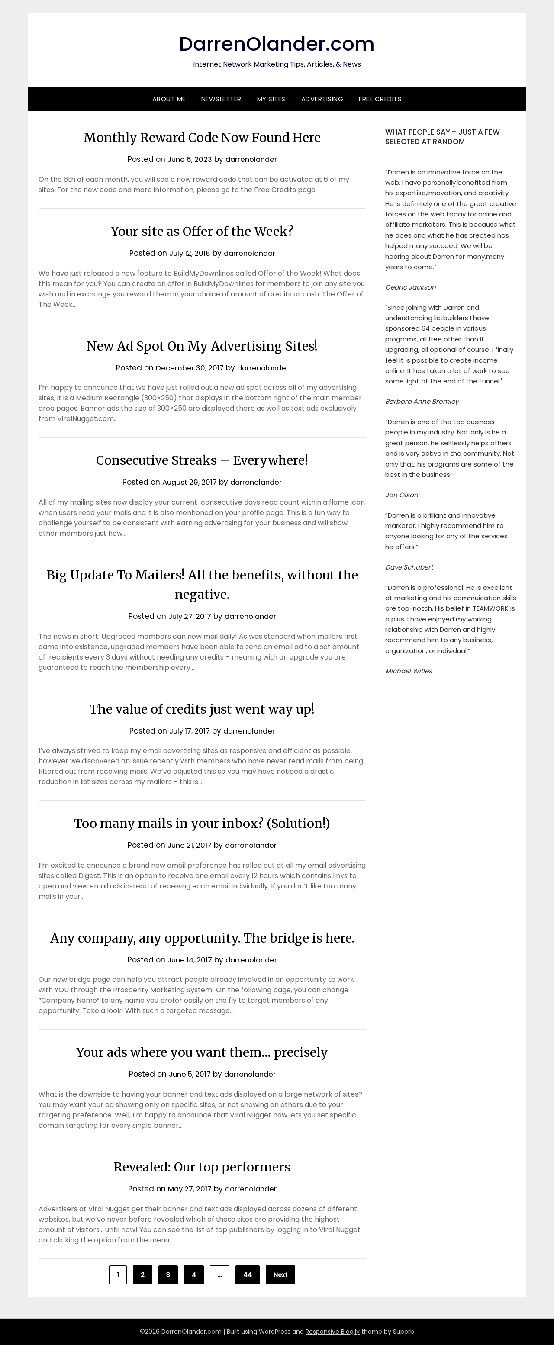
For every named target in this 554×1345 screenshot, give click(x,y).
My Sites (271, 98)
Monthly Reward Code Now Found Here (202, 137)
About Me (169, 98)
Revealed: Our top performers (202, 1166)
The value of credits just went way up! (202, 709)
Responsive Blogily (333, 1331)
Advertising (322, 98)
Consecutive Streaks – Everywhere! (202, 460)
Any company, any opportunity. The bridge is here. (202, 938)
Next (280, 1275)
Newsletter (221, 98)
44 (247, 1275)
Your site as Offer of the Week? (202, 231)
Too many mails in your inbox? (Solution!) (202, 823)
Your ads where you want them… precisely (202, 1052)
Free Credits (380, 98)
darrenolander (252, 159)
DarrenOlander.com (277, 43)
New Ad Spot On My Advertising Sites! (202, 346)
